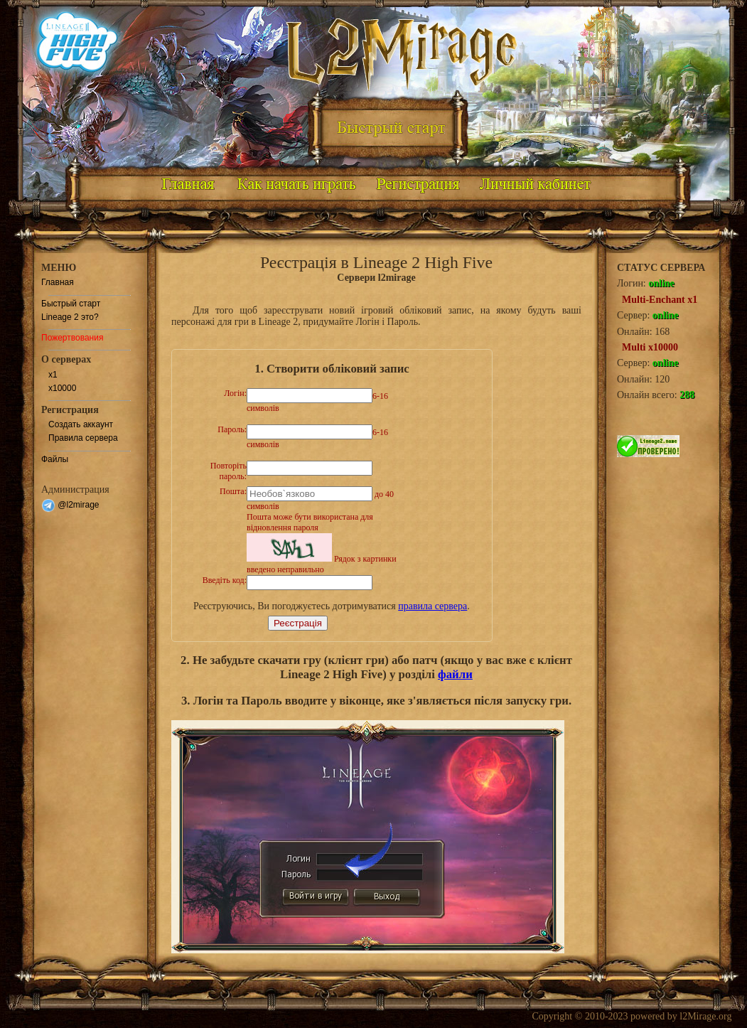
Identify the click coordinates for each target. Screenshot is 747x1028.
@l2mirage (70, 505)
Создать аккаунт (80, 424)
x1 (53, 375)
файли (455, 674)
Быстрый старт (70, 304)
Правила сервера (83, 438)
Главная (57, 282)
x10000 (62, 388)
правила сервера (432, 606)
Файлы (54, 459)
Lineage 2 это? (70, 317)
